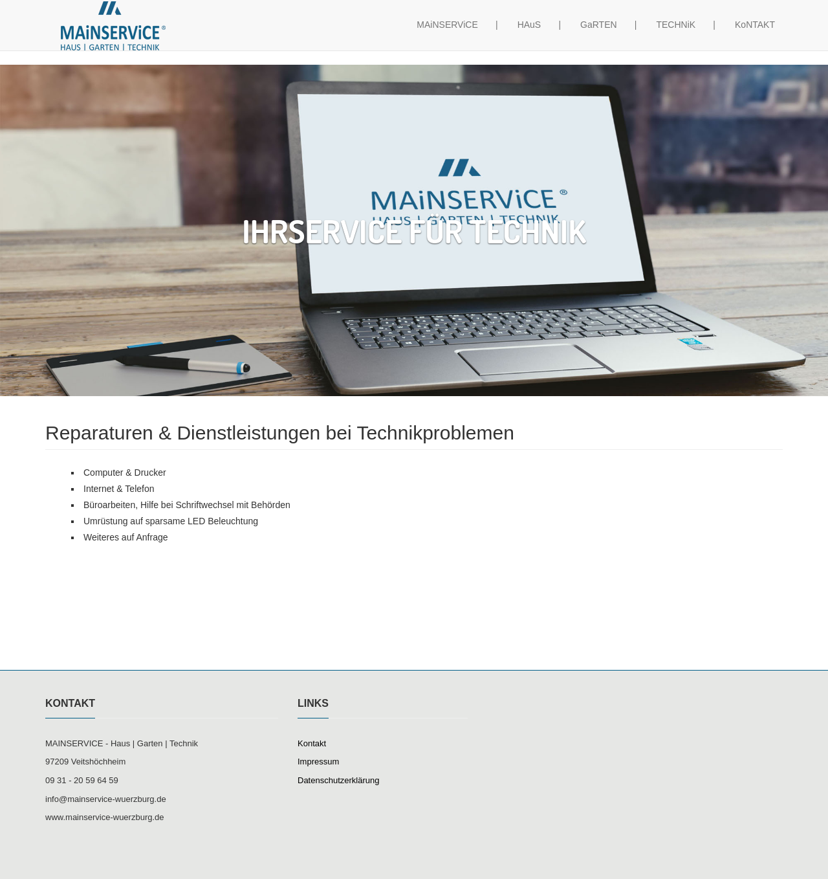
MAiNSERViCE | (457, 37)
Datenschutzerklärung (338, 780)
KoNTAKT (755, 37)
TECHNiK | (685, 37)
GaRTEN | (608, 37)
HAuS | (539, 37)
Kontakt (312, 743)
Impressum (318, 761)
